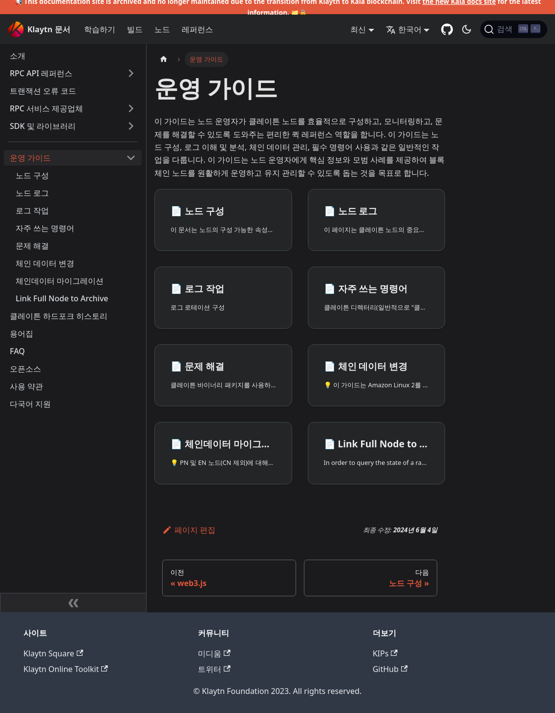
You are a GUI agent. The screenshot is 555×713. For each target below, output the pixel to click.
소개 (17, 55)
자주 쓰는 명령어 (45, 228)
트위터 (214, 669)
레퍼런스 (197, 29)
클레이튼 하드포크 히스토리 (58, 316)
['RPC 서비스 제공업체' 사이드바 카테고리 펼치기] (131, 108)
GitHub (390, 669)
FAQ (17, 351)
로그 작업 (32, 210)
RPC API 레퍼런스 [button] (41, 73)
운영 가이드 (30, 157)
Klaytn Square (53, 653)
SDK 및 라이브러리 (43, 126)
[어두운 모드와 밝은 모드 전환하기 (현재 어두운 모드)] (466, 29)
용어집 (21, 333)
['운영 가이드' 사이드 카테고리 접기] (131, 158)
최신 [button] (358, 29)
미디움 (214, 653)
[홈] (163, 59)
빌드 (135, 29)
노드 (162, 29)
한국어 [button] (404, 29)
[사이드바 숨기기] (73, 602)
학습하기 (99, 29)
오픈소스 (25, 368)
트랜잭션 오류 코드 (43, 90)
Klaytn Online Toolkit (65, 669)
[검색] (513, 29)
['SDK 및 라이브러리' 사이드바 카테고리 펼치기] (131, 126)
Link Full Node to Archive (62, 298)
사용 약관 (26, 386)
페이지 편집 (188, 529)
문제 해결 (32, 245)
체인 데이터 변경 (45, 263)
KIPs (385, 653)
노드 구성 (32, 175)
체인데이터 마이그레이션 (60, 280)
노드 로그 (32, 193)
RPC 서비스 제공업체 (46, 108)
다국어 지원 (30, 403)
